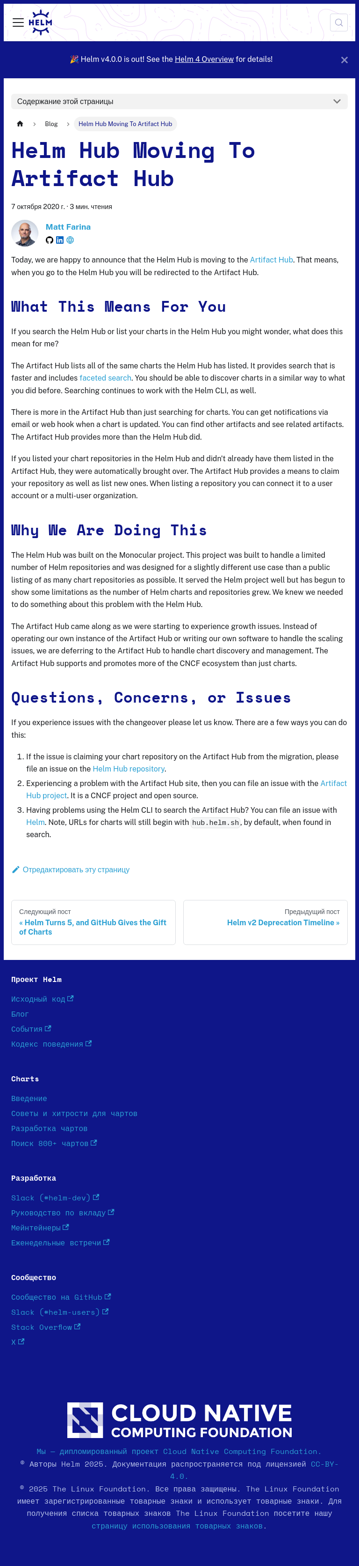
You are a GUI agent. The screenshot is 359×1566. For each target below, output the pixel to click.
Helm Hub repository (129, 768)
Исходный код (42, 999)
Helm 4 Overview (204, 59)
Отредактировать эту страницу (70, 869)
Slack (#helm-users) (59, 1312)
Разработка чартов (49, 1128)
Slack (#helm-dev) (55, 1198)
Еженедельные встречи (60, 1243)
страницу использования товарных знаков (177, 1526)
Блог (20, 1014)
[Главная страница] (20, 124)
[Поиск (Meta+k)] (339, 22)
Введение (29, 1098)
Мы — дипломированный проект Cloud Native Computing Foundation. (180, 1451)
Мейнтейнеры (40, 1228)
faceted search (105, 378)
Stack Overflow (45, 1327)
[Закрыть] (344, 59)
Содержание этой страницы (65, 101)
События (31, 1029)
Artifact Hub (271, 259)
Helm (35, 822)
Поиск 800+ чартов (54, 1143)
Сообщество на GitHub (61, 1297)
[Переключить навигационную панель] (18, 22)
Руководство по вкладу (63, 1213)
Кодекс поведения (51, 1044)
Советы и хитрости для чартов (74, 1113)
